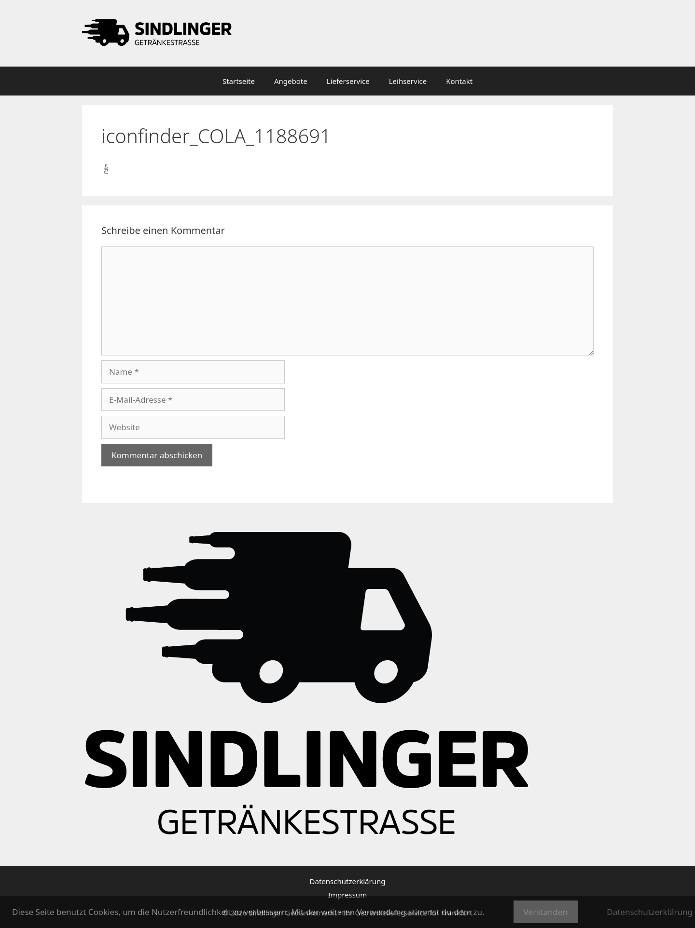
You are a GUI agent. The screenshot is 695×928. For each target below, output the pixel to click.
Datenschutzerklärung (348, 881)
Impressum (347, 895)
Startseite (238, 81)
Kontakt (459, 81)
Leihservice (408, 81)
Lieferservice (348, 81)
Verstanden (546, 911)
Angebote (290, 81)
